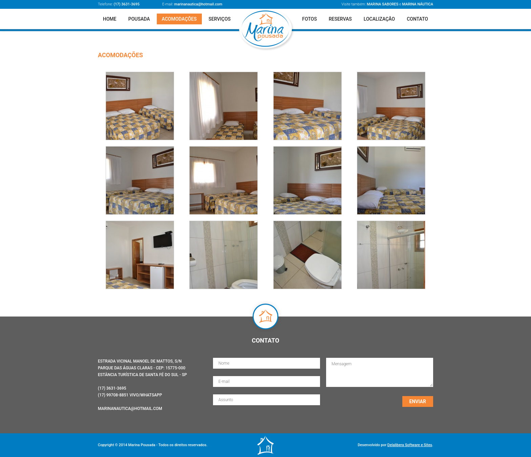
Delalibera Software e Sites (409, 445)
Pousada (139, 19)
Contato (417, 19)
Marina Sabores (382, 4)
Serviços (220, 19)
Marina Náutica (417, 4)
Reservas (340, 19)
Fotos (309, 19)
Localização (379, 19)
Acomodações (179, 19)
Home (109, 19)
